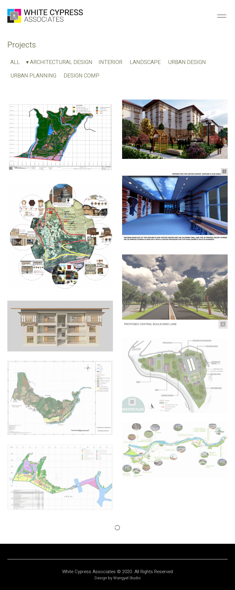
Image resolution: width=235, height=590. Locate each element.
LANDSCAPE (145, 62)
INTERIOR (110, 62)
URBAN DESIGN (187, 62)
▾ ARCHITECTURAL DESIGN (59, 62)
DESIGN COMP (81, 76)
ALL (15, 62)
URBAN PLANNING (33, 76)
